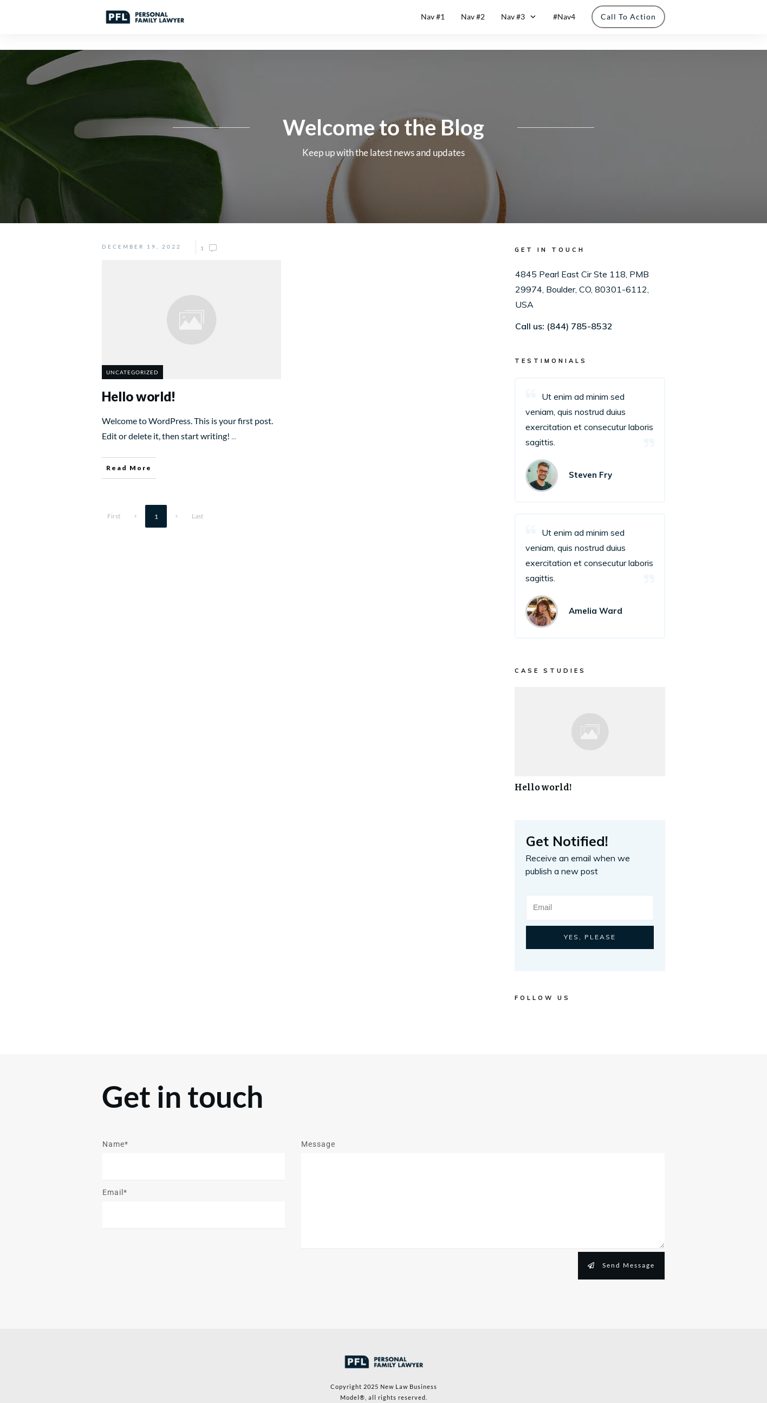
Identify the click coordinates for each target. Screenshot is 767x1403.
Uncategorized (132, 356)
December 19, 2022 (141, 231)
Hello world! (590, 729)
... (233, 420)
